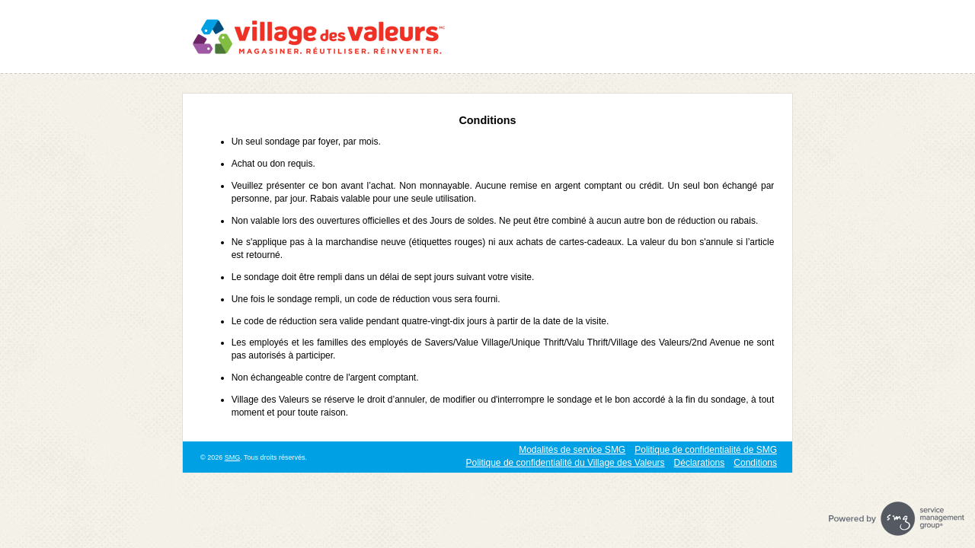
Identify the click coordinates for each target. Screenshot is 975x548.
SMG (233, 457)
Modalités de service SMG (572, 449)
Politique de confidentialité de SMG (706, 449)
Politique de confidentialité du (565, 462)
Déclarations (699, 462)
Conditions (755, 462)
